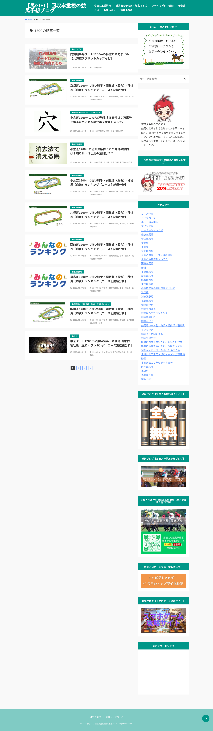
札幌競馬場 (147, 280)
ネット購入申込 (149, 222)
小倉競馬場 (147, 271)
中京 (118, 352)
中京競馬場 (147, 234)
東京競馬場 (147, 284)
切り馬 (106, 162)
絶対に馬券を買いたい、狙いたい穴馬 (161, 342)
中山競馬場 (147, 238)
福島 (121, 287)
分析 (96, 10)
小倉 (112, 131)
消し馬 (118, 162)
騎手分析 (146, 379)
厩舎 (116, 96)
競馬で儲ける (148, 309)
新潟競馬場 (147, 275)
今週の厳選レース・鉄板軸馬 (156, 255)
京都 (111, 96)
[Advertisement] (163, 671)
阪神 (95, 323)
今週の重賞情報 (102, 5)
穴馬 (118, 131)
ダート (101, 352)
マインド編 (147, 226)
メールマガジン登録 (163, 5)
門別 (100, 67)
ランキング (102, 96)
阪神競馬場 (147, 366)
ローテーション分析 (152, 230)
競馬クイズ (147, 321)
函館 (111, 255)
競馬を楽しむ (148, 317)
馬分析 (145, 371)
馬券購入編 (147, 375)
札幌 (116, 223)
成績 (121, 96)
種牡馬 (127, 96)
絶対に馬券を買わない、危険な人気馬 (161, 346)
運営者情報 (95, 716)
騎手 (100, 99)
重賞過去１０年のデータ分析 (157, 362)
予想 (100, 162)
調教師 (94, 99)
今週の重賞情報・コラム (154, 259)
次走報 (145, 292)
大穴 (107, 131)
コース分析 (147, 213)
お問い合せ (110, 10)
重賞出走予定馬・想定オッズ (131, 5)
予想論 (182, 5)
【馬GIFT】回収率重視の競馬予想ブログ (55, 8)
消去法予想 (147, 296)
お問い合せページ (114, 716)
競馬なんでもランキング (154, 313)
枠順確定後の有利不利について (158, 288)
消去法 (126, 162)
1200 (94, 67)
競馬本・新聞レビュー (153, 333)
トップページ (148, 218)
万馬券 (101, 131)
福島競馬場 (147, 300)
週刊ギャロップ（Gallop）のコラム (160, 350)
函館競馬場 (147, 263)
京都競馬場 (147, 251)
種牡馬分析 (126, 10)
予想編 (145, 242)
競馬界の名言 (148, 338)
